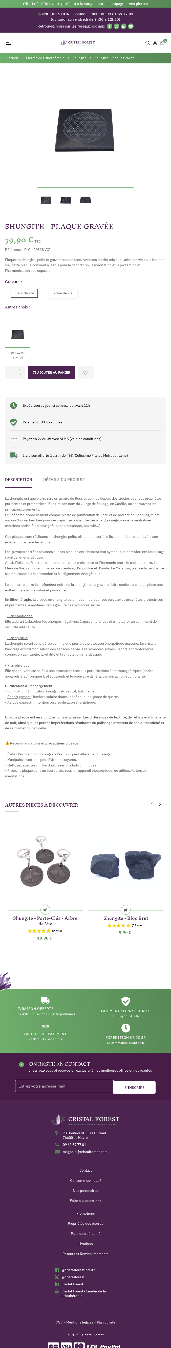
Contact (85, 1170)
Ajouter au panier (51, 372)
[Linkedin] (123, 26)
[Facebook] (109, 26)
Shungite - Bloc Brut (125, 917)
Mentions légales (79, 1322)
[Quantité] (15, 372)
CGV (59, 1322)
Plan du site (106, 1322)
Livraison (85, 1243)
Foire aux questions (85, 1200)
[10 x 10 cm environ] (17, 337)
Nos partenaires (85, 1190)
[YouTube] (131, 26)
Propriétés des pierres (85, 1223)
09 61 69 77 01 (74, 1144)
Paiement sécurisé (85, 1233)
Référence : (14, 249)
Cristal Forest (72, 1284)
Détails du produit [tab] (64, 479)
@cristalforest (72, 1277)
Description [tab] (18, 479)
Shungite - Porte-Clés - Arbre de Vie (45, 920)
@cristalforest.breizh (78, 1270)
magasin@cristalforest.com (85, 1151)
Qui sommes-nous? (85, 1180)
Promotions (85, 1213)
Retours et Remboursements (85, 1253)
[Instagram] (116, 26)
